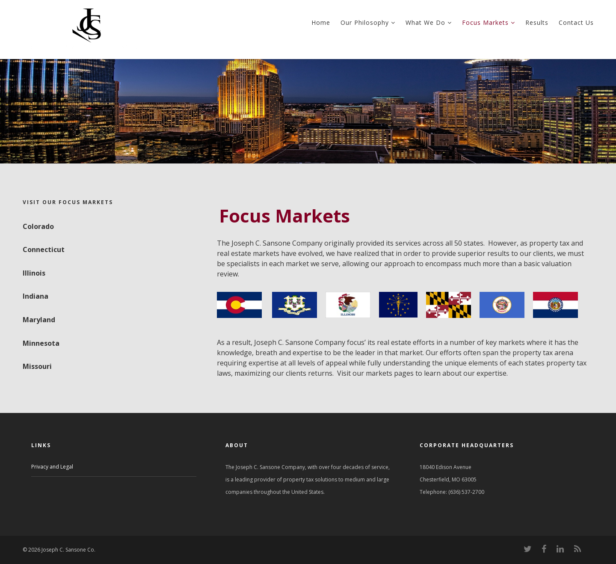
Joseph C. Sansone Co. (67, 549)
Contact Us (576, 22)
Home (320, 22)
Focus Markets (488, 22)
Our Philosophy (368, 22)
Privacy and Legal (52, 466)
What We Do (429, 22)
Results (536, 22)
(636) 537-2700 (466, 492)
